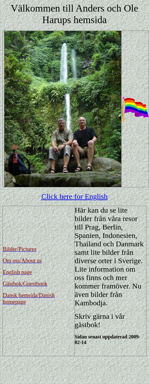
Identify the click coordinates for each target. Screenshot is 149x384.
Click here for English (74, 196)
